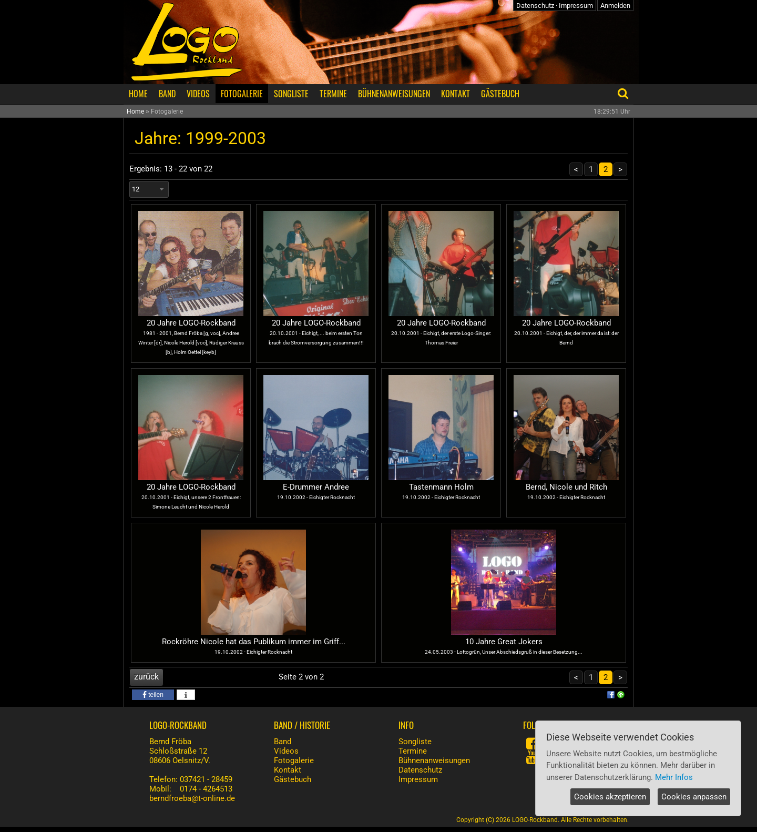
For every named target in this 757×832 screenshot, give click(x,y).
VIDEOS (198, 93)
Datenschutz (535, 5)
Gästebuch (292, 779)
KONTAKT (455, 93)
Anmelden (615, 5)
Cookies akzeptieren (610, 796)
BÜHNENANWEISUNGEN (394, 93)
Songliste (415, 741)
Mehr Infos (674, 777)
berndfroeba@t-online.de (192, 798)
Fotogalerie (294, 760)
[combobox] (149, 189)
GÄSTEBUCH (500, 93)
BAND (167, 93)
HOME (138, 93)
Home (135, 111)
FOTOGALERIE (242, 93)
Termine (412, 751)
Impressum (576, 5)
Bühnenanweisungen (434, 760)
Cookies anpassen (694, 796)
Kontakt (287, 770)
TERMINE (333, 93)
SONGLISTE (291, 93)
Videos (286, 751)
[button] (153, 694)
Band (282, 741)
